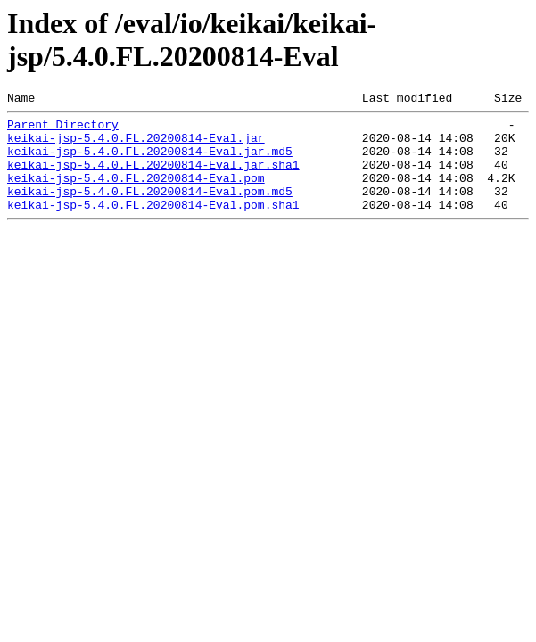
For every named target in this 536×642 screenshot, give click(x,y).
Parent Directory (63, 129)
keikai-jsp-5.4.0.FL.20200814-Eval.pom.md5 (150, 210)
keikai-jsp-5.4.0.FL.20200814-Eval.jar (136, 145)
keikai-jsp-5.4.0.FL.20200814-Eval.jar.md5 (150, 161)
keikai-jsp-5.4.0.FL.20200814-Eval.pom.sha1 (153, 226)
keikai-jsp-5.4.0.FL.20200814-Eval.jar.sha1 (153, 177)
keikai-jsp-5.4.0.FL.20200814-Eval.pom (136, 193)
